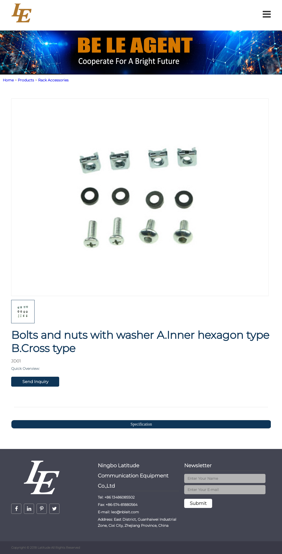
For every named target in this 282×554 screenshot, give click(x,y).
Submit (198, 503)
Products (26, 80)
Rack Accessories (53, 80)
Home (8, 80)
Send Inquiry (35, 381)
